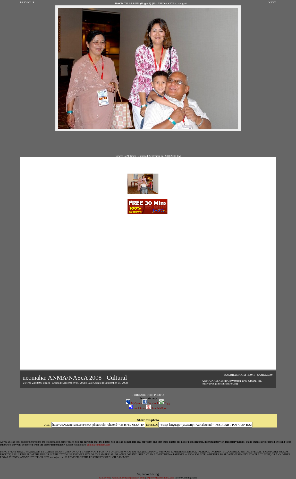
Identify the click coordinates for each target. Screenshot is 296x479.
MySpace (134, 403)
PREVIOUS (27, 2)
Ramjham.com (119, 477)
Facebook (150, 403)
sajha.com (104, 477)
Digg (164, 403)
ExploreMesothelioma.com (160, 477)
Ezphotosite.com (136, 477)
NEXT (272, 2)
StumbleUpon (156, 408)
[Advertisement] (148, 143)
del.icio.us (137, 408)
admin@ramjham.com (98, 444)
